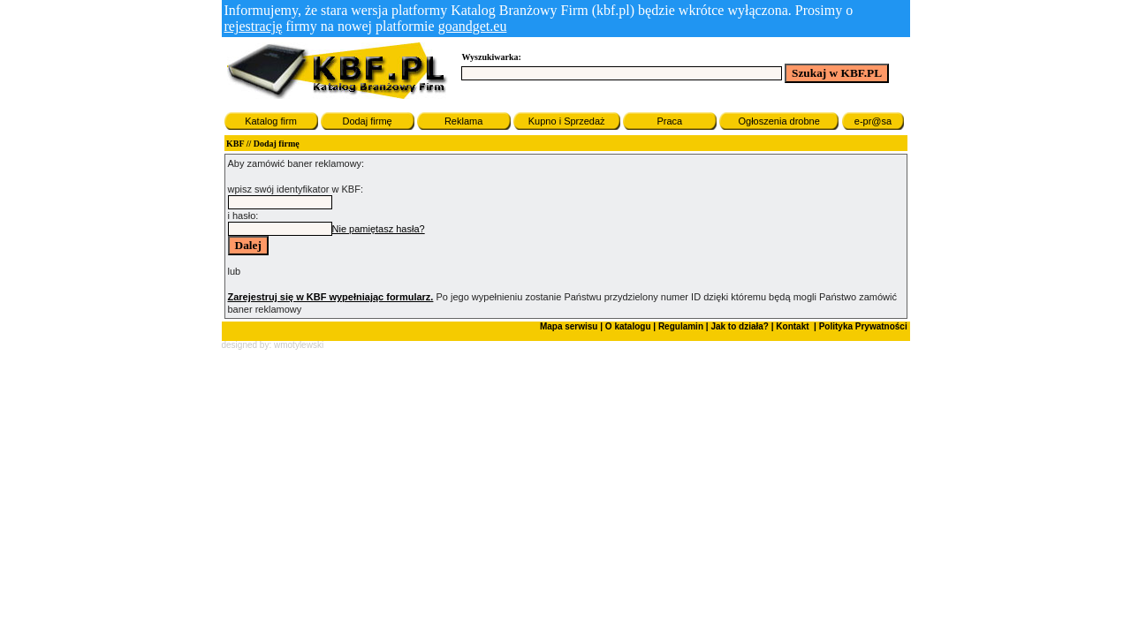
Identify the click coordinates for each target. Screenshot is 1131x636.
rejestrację (253, 26)
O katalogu (628, 326)
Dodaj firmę (366, 121)
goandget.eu (472, 26)
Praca (669, 121)
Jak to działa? (739, 326)
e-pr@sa (873, 121)
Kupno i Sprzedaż (566, 121)
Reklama (463, 121)
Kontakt (791, 326)
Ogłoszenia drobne (778, 121)
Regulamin (680, 326)
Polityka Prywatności (861, 326)
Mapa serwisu (569, 326)
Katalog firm (271, 121)
